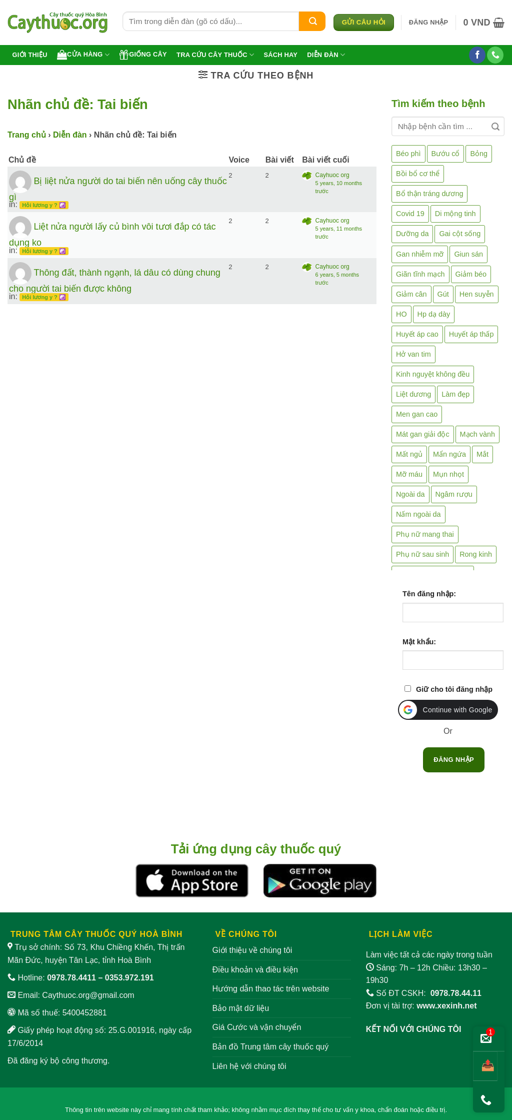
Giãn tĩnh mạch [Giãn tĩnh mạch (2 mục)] (420, 274)
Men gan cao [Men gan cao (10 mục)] (417, 414)
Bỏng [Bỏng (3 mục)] (479, 154)
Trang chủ (27, 135)
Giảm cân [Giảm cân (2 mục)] (411, 294)
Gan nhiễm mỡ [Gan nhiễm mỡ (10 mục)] (420, 254)
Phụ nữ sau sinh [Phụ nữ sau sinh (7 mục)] (422, 554)
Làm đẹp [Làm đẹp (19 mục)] (456, 394)
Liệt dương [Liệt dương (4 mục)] (413, 394)
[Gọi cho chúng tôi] (495, 55)
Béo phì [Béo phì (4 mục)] (408, 154)
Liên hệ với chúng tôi (249, 1066)
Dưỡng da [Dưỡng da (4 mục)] (412, 234)
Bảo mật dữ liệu (241, 1008)
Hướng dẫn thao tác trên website (271, 988)
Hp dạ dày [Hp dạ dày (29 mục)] (434, 314)
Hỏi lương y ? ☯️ (44, 205)
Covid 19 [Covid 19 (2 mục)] (410, 214)
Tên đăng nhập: (429, 594)
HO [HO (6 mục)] (401, 314)
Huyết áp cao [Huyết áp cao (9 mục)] (417, 334)
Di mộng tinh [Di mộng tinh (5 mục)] (455, 214)
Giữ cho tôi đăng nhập (454, 689)
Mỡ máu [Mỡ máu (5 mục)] (409, 474)
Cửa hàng (83, 55)
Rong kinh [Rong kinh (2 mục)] (476, 554)
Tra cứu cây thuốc (215, 55)
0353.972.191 (129, 977)
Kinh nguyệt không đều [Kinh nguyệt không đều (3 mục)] (433, 374)
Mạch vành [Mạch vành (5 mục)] (477, 434)
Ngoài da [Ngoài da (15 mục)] (410, 494)
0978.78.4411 (71, 977)
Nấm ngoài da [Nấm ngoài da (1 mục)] (418, 514)
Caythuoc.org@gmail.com (88, 995)
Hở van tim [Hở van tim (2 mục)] (413, 354)
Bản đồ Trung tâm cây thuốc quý (270, 1046)
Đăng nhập (454, 759)
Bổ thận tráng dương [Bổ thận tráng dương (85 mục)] (429, 194)
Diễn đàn (326, 55)
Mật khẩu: (419, 642)
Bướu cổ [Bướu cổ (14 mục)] (446, 154)
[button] (428, 23)
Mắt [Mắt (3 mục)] (482, 454)
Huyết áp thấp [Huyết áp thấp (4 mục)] (471, 334)
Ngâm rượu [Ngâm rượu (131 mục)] (454, 494)
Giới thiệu (30, 55)
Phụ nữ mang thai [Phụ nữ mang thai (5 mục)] (425, 534)
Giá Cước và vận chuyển (257, 1027)
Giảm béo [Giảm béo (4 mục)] (471, 274)
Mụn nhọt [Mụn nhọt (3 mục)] (448, 474)
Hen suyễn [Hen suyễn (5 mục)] (477, 294)
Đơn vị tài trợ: (421, 1005)
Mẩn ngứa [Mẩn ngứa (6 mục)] (449, 454)
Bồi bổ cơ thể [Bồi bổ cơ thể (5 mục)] (418, 174)
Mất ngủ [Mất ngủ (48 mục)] (409, 454)
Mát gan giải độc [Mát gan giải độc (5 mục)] (423, 434)
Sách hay (281, 55)
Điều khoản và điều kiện (255, 969)
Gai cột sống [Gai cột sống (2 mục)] (459, 234)
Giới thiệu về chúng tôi (252, 950)
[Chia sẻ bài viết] (485, 1066)
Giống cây (143, 55)
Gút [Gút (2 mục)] (443, 294)
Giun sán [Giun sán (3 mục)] (468, 254)
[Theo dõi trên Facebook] (477, 55)
